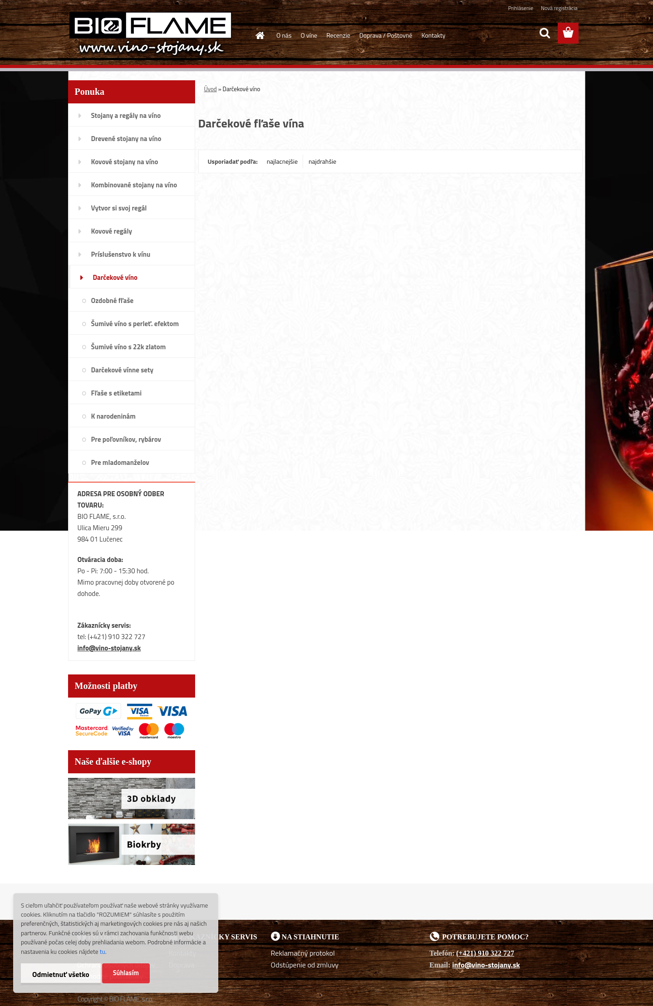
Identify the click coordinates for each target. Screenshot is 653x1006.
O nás (283, 35)
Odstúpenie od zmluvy (305, 964)
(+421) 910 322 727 (485, 953)
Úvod (210, 88)
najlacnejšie (282, 161)
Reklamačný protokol (303, 952)
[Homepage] (259, 35)
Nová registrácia (559, 8)
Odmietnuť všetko (60, 974)
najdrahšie (322, 161)
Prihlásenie (520, 8)
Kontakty (434, 35)
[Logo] (151, 33)
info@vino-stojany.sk (109, 648)
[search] (544, 33)
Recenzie (338, 35)
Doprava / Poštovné (385, 35)
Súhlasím (126, 973)
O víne (308, 35)
